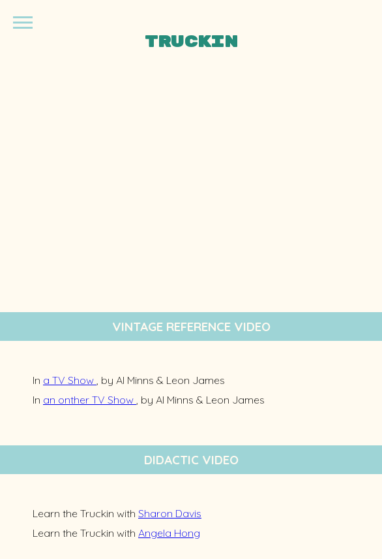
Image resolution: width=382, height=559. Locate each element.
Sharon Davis (169, 513)
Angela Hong (169, 532)
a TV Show (69, 380)
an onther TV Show (89, 399)
